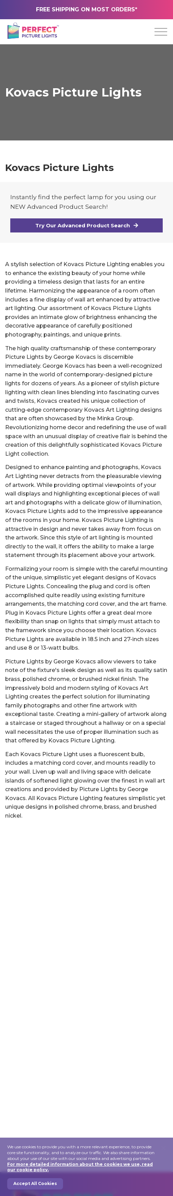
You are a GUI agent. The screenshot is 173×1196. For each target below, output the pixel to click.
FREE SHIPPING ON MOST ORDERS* (86, 9)
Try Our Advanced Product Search (86, 225)
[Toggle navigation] (161, 32)
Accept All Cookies (35, 1183)
